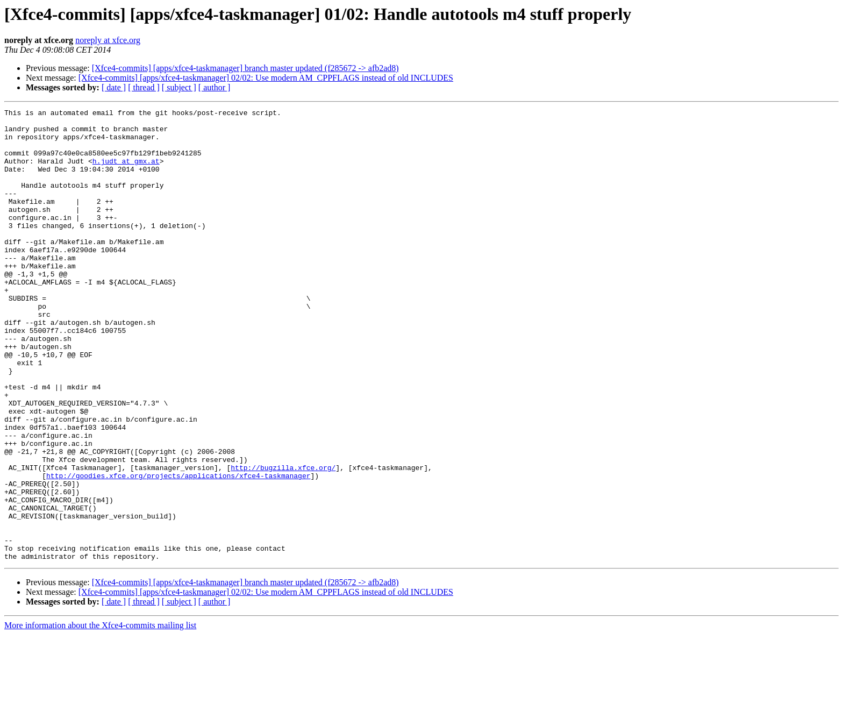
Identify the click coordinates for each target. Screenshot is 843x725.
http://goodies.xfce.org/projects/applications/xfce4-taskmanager (178, 550)
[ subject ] (179, 87)
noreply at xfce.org (107, 40)
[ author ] (214, 87)
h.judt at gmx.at (126, 172)
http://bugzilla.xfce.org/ (283, 540)
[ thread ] (144, 87)
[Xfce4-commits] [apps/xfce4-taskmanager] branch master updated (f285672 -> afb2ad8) (245, 68)
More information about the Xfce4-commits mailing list (100, 715)
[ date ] (114, 87)
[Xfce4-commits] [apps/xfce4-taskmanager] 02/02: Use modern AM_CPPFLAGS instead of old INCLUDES (265, 77)
